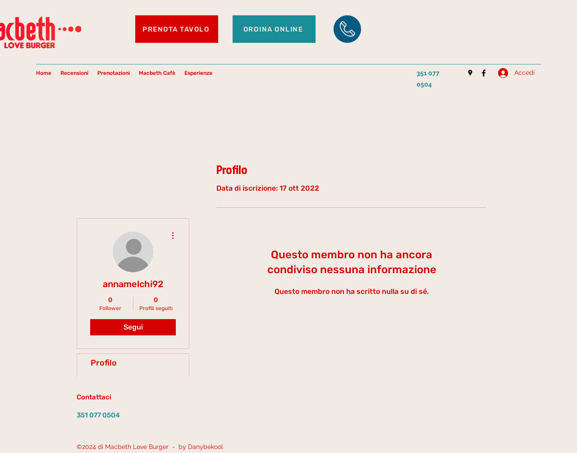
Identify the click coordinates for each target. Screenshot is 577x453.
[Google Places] (470, 73)
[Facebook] (483, 73)
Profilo (104, 363)
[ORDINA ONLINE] (274, 29)
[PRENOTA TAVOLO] (176, 29)
